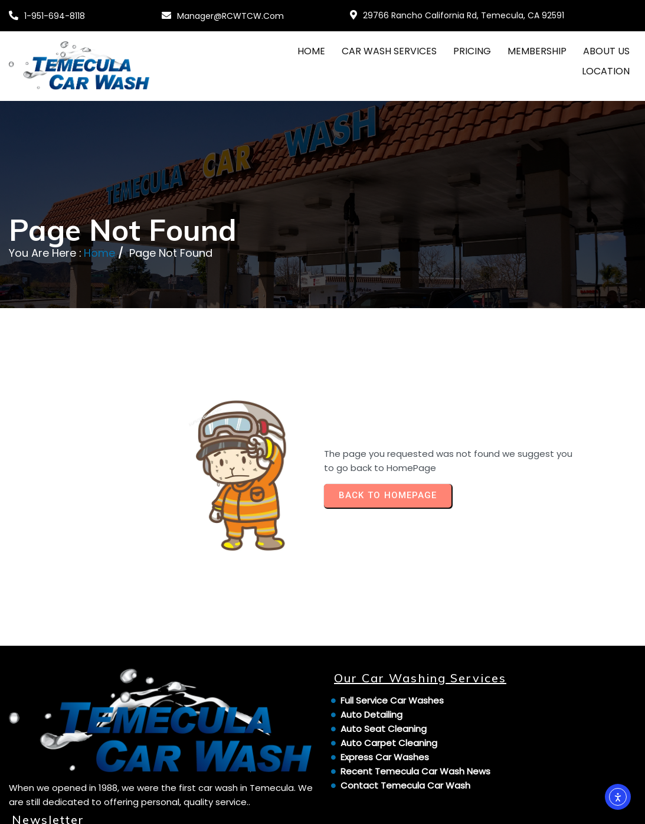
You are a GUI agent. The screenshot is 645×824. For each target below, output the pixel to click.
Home (99, 266)
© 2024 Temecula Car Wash (74, 808)
